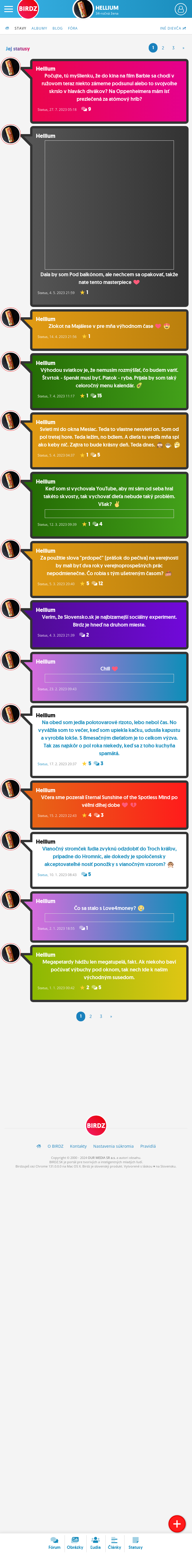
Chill (110, 680)
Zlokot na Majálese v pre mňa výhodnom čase (110, 323)
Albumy (39, 28)
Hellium (107, 10)
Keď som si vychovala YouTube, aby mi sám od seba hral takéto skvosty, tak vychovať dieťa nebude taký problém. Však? (111, 507)
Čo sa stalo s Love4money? (110, 919)
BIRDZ (96, 1132)
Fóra (73, 28)
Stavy (20, 28)
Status (45, 109)
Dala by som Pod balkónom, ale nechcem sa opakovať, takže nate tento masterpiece (110, 212)
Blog (58, 28)
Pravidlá (148, 1152)
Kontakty (78, 1152)
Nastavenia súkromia (113, 1152)
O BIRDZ (55, 1152)
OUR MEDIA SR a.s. (102, 1164)
